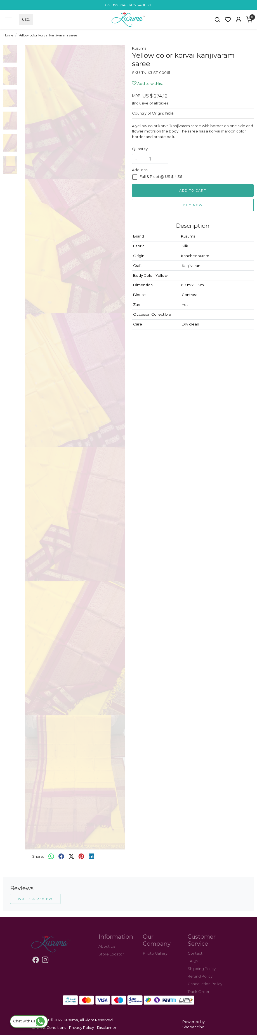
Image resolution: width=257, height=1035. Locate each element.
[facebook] (61, 856)
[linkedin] (91, 856)
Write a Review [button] (35, 899)
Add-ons (139, 170)
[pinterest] (81, 856)
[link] (217, 20)
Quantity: (140, 148)
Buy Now (193, 205)
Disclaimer (106, 1027)
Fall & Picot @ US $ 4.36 (161, 177)
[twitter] (71, 856)
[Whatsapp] (51, 856)
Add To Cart (192, 190)
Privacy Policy (81, 1027)
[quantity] (150, 159)
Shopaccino (193, 1027)
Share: (38, 856)
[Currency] (26, 19)
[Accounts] (238, 20)
